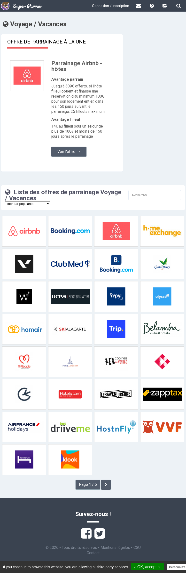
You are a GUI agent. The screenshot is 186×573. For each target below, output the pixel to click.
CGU (137, 547)
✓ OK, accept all (147, 567)
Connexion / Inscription (110, 6)
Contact (93, 553)
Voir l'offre (68, 151)
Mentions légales (115, 547)
